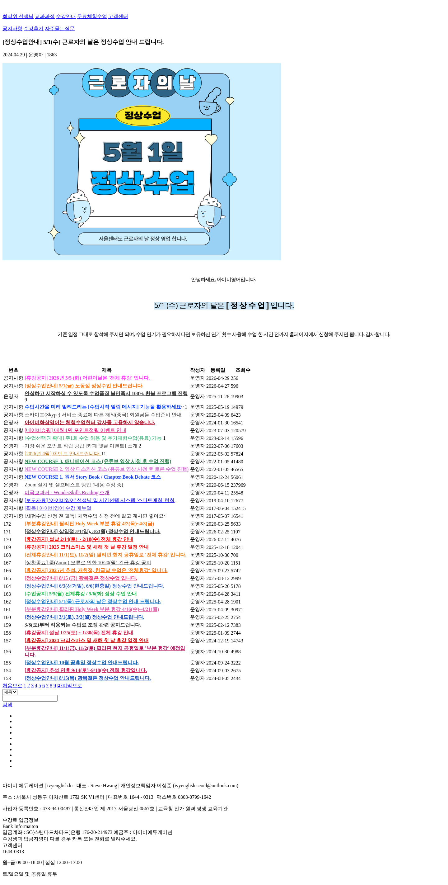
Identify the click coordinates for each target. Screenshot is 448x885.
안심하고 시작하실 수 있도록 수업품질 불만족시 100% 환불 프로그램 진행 (106, 393)
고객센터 (118, 16)
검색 (7, 704)
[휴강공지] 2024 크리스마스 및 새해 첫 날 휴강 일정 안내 (87, 640)
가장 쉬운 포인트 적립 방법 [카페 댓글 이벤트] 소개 (82, 445)
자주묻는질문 (60, 28)
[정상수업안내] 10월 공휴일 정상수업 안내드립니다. (82, 662)
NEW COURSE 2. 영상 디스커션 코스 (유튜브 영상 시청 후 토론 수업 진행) (107, 469)
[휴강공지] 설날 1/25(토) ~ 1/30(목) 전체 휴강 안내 (79, 632)
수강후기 (34, 28)
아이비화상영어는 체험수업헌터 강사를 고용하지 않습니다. (90, 422)
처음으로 (12, 685)
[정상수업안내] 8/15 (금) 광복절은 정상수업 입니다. (81, 578)
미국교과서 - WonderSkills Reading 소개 (67, 492)
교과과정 (45, 16)
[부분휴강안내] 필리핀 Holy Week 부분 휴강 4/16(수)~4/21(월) (92, 609)
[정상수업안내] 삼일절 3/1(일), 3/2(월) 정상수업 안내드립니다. (93, 531)
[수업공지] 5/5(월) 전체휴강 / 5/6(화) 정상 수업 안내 (81, 593)
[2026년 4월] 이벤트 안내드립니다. (63, 453)
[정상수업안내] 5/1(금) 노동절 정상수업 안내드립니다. (84, 385)
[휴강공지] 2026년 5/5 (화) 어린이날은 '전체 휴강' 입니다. (87, 378)
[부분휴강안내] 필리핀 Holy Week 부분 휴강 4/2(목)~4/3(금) (89, 523)
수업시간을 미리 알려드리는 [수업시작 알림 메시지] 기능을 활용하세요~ (105, 406)
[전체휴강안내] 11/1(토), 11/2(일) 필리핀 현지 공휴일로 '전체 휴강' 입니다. (105, 554)
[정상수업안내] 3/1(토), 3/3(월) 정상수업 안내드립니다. (84, 617)
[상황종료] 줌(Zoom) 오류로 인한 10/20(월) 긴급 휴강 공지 (88, 562)
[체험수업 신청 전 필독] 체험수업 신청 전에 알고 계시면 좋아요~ (95, 515)
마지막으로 (69, 685)
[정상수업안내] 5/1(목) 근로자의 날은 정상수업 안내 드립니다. (93, 601)
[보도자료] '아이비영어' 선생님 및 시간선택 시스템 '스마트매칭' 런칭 (100, 500)
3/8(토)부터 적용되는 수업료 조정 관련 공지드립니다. (83, 624)
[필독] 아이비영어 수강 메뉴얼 (58, 508)
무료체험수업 (92, 16)
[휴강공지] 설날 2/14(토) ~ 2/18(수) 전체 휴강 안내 (79, 539)
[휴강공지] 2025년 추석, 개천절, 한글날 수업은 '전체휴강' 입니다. (96, 570)
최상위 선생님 (18, 16)
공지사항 (12, 28)
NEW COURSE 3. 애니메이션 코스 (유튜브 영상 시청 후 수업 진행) (98, 461)
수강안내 (66, 16)
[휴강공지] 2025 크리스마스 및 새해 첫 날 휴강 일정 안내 (87, 547)
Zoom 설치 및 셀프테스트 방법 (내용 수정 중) (74, 484)
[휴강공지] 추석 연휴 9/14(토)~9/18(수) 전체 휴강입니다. (86, 670)
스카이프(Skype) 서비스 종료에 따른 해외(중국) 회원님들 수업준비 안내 (103, 414)
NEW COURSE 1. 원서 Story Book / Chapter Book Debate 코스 (93, 477)
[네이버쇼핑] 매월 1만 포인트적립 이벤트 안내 (75, 430)
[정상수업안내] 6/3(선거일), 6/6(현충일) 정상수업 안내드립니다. (94, 586)
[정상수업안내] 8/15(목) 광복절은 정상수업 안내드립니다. (88, 678)
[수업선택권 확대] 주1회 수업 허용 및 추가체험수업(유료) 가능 (94, 438)
